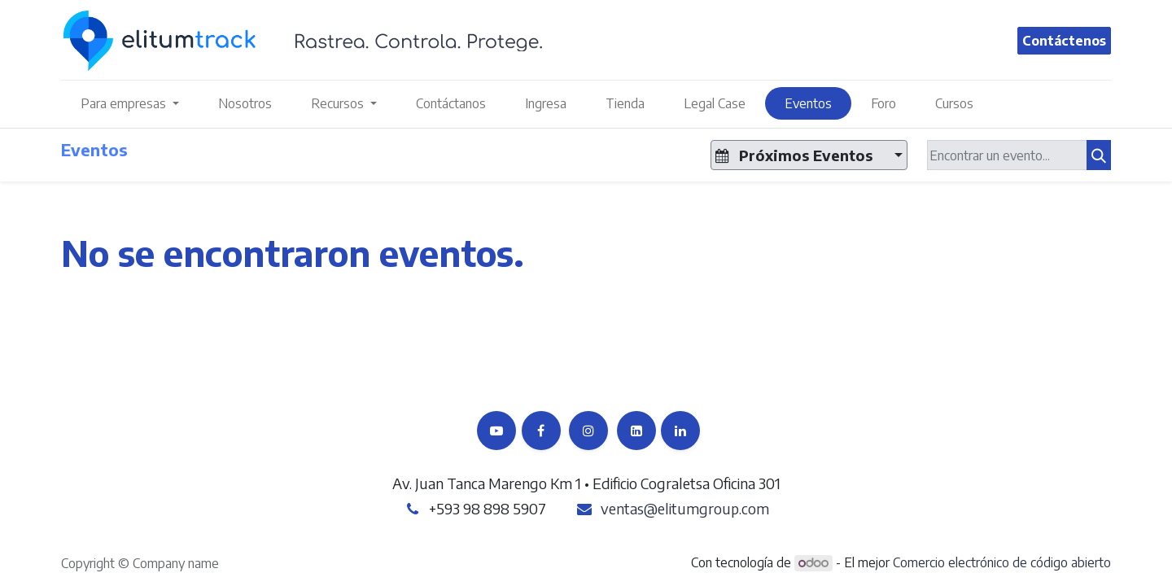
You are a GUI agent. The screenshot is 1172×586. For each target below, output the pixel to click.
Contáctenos (1064, 41)
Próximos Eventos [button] (796, 155)
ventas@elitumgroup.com (685, 508)
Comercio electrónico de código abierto (1002, 562)
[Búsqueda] (1099, 155)
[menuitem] (245, 103)
